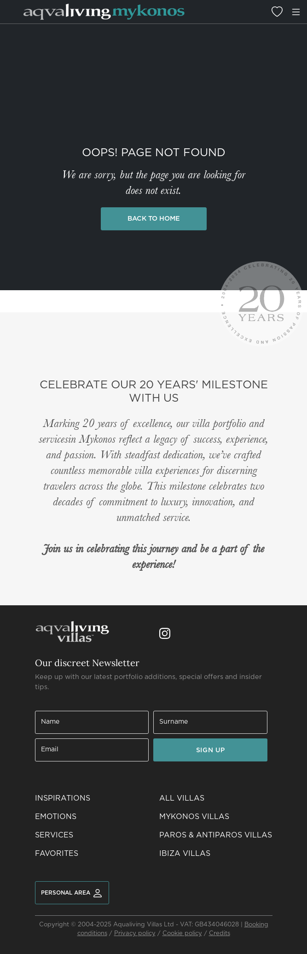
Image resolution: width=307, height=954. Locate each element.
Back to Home (153, 218)
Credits (219, 933)
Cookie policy (182, 933)
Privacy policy (135, 933)
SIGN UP (210, 750)
